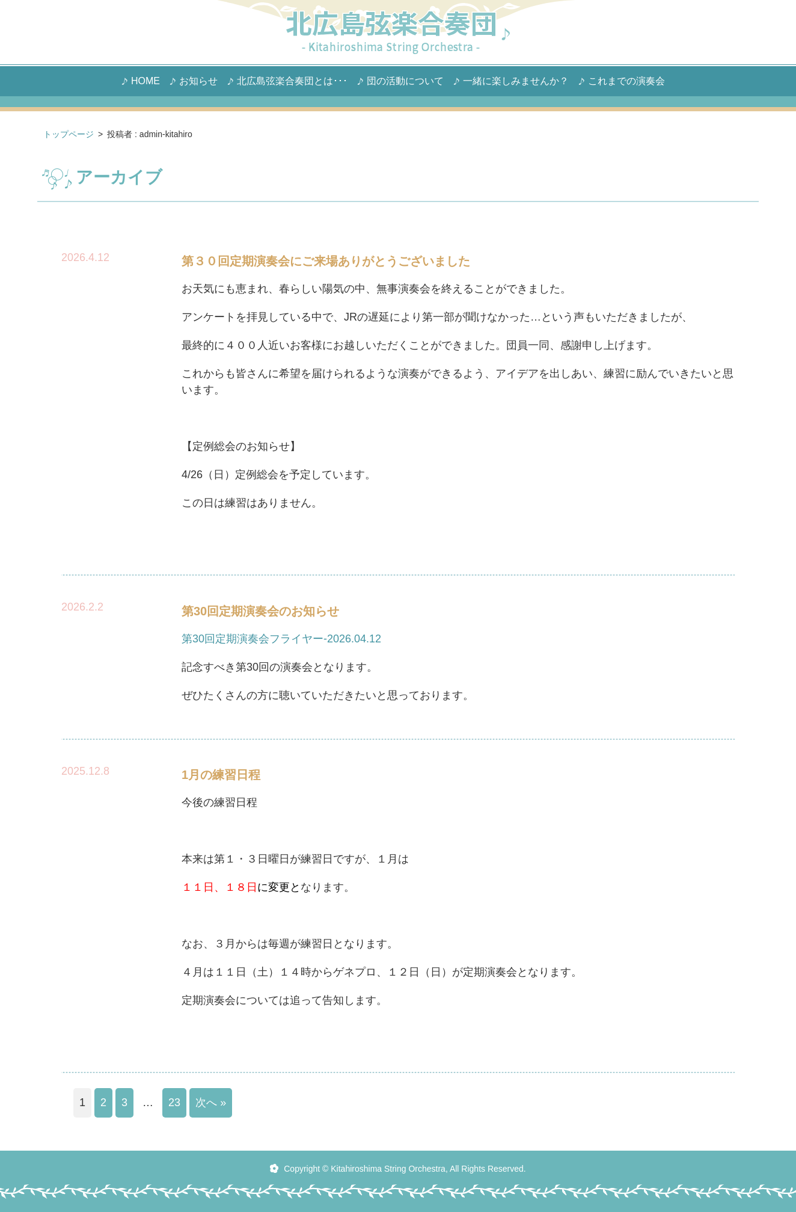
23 (174, 1103)
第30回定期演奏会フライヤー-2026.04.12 (281, 639)
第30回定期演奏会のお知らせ (260, 611)
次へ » (210, 1103)
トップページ (68, 134)
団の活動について (405, 81)
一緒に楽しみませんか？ (516, 81)
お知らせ (198, 81)
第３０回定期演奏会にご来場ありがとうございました (326, 261)
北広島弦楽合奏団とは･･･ (292, 81)
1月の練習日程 (221, 774)
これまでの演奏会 (626, 81)
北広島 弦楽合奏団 (398, 32)
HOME (145, 81)
